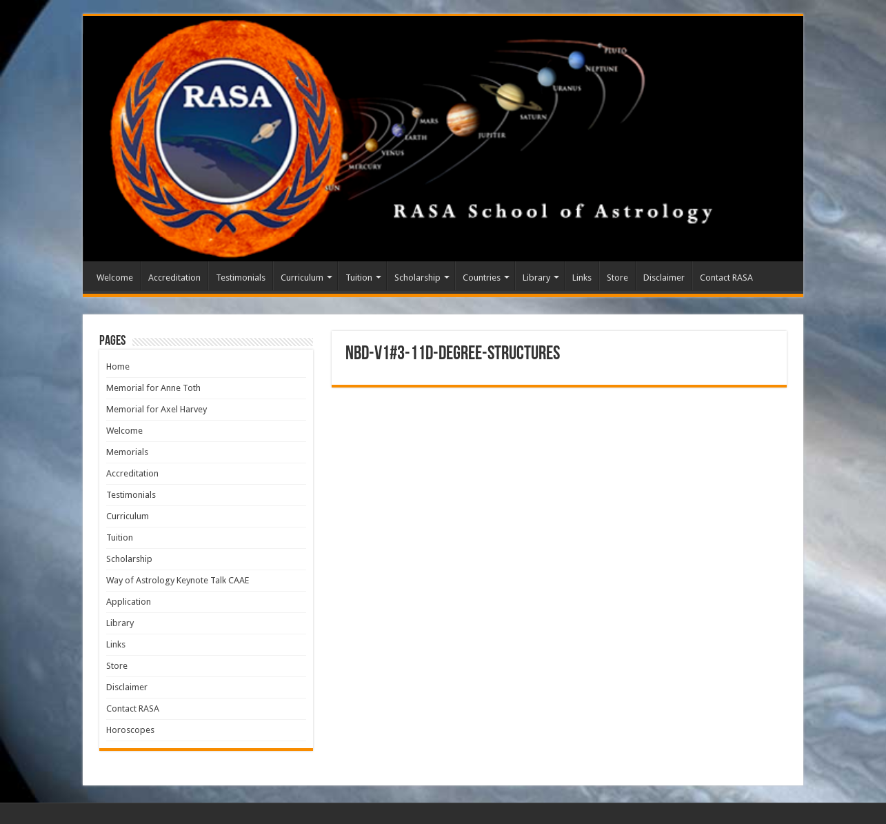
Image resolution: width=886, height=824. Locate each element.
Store (617, 277)
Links (582, 277)
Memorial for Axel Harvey (156, 409)
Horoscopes (130, 730)
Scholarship (417, 277)
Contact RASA (726, 277)
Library (536, 277)
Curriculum (302, 277)
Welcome (115, 277)
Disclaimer (664, 277)
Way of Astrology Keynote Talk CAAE (177, 580)
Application (128, 601)
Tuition (358, 277)
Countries (482, 277)
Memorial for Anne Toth (153, 388)
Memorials (127, 452)
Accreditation (174, 277)
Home (118, 366)
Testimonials (240, 277)
